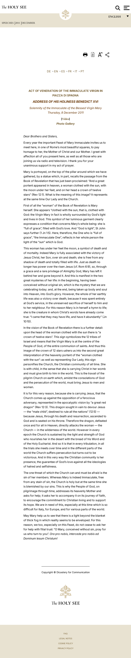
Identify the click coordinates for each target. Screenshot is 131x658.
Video (65, 118)
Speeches (8, 22)
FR (69, 71)
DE (49, 71)
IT (76, 71)
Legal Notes (65, 638)
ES (63, 71)
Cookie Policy (65, 643)
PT (82, 71)
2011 (18, 22)
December (28, 22)
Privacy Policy (65, 648)
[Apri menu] (126, 8)
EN (56, 71)
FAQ (65, 633)
